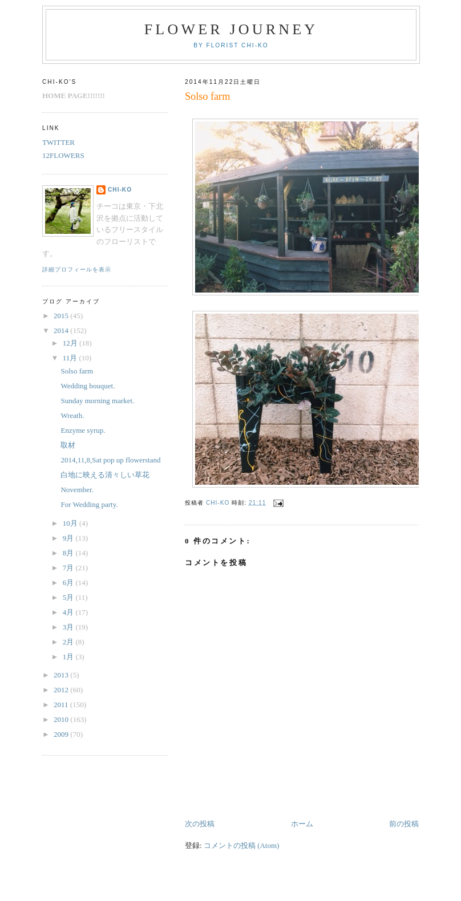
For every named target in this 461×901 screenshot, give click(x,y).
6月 (69, 582)
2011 (62, 704)
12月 (71, 343)
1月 (69, 656)
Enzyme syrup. (82, 430)
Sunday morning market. (97, 400)
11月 (71, 358)
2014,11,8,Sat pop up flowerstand (110, 460)
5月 (69, 597)
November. (76, 489)
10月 (71, 523)
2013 (62, 675)
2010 (62, 719)
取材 (67, 445)
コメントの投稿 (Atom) (242, 845)
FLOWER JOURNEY (231, 29)
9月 (69, 538)
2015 (62, 315)
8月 (69, 553)
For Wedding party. (89, 504)
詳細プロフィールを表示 (76, 269)
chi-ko (120, 189)
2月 (69, 642)
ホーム (302, 823)
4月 (69, 612)
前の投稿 (404, 823)
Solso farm (76, 371)
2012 (62, 689)
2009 (62, 734)
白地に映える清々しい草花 (104, 474)
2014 (62, 330)
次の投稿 (200, 823)
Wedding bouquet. (87, 385)
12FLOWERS (63, 155)
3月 (69, 627)
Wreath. (72, 415)
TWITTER (58, 142)
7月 (69, 567)
